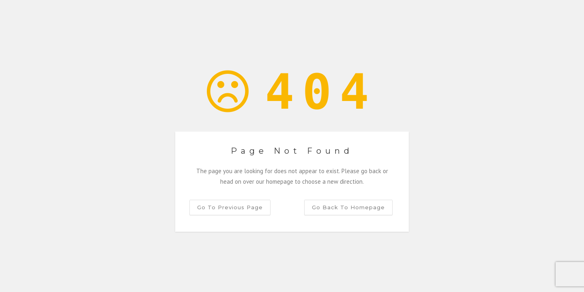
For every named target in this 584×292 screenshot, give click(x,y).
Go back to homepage (348, 207)
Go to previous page (230, 207)
